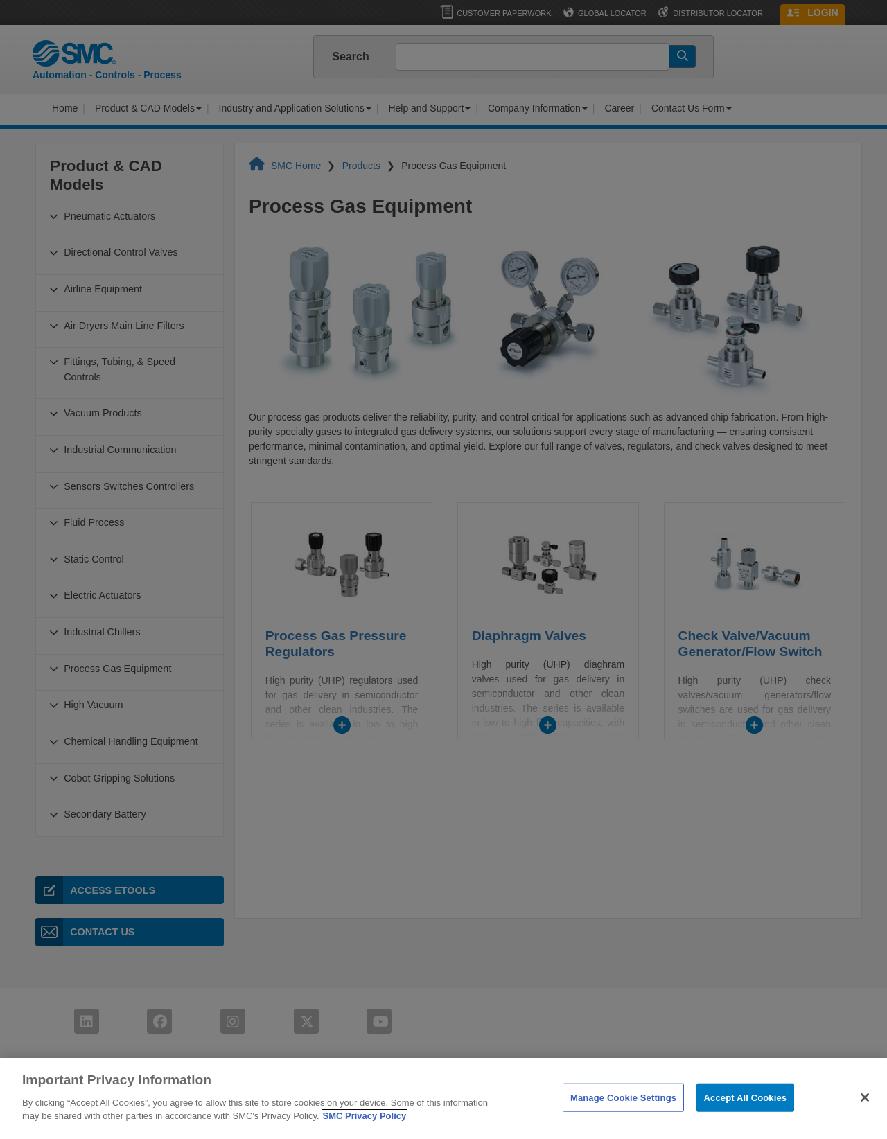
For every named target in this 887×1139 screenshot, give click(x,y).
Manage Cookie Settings (623, 1124)
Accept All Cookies (745, 1124)
